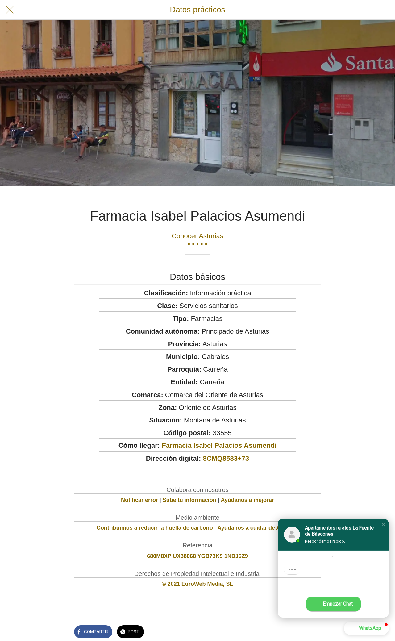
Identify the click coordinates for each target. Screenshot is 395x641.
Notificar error (139, 500)
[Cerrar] (10, 10)
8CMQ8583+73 (226, 458)
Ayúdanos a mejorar (247, 500)
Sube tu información (189, 500)
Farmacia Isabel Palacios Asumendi (219, 445)
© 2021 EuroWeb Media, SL (197, 584)
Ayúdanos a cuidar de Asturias (258, 528)
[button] (383, 524)
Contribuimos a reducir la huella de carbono (155, 528)
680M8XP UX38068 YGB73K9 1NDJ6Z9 (197, 556)
